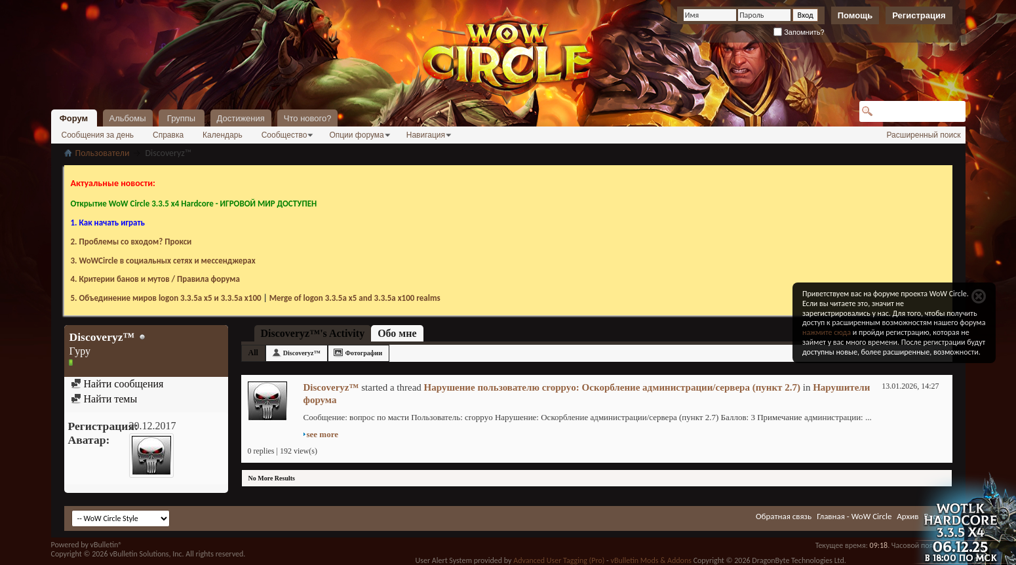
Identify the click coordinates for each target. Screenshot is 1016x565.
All (253, 352)
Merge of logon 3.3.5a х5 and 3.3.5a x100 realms (354, 298)
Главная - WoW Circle (854, 516)
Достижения (241, 118)
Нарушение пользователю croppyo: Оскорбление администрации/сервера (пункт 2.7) (612, 387)
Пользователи (102, 153)
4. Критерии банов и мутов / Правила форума (155, 279)
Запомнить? (799, 32)
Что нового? (308, 118)
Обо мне (397, 333)
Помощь (855, 15)
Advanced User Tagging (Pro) (558, 560)
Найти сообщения (117, 383)
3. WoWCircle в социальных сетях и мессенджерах (163, 260)
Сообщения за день (98, 135)
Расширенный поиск (924, 135)
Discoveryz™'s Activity (313, 333)
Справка (168, 135)
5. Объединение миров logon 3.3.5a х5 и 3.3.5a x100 (166, 298)
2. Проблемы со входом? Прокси (131, 241)
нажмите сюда (826, 332)
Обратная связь (783, 516)
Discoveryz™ (302, 353)
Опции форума (356, 135)
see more (322, 434)
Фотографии (364, 353)
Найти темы (104, 398)
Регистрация (918, 15)
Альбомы (127, 118)
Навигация (425, 135)
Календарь (223, 135)
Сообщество (284, 135)
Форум (74, 118)
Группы (181, 118)
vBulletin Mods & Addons (650, 560)
